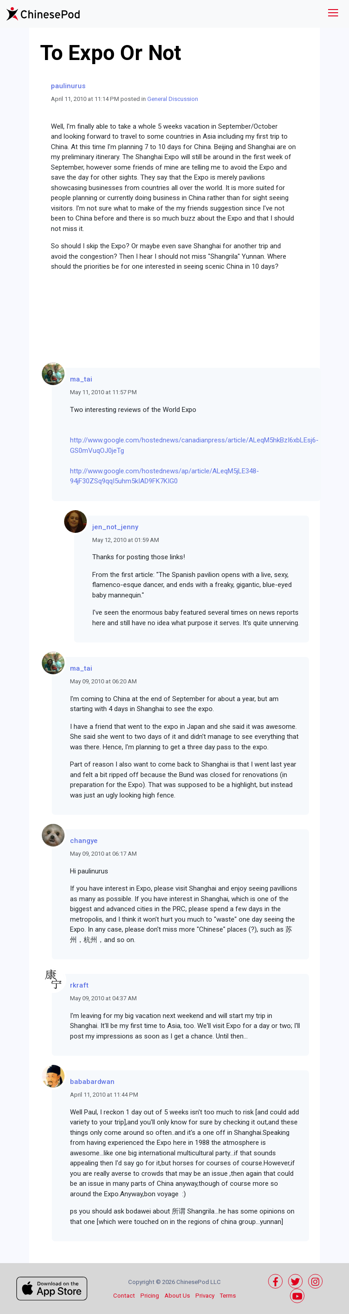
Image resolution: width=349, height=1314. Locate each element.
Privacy (204, 1295)
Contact (124, 1295)
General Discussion (172, 98)
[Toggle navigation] (333, 13)
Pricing (149, 1295)
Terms (228, 1295)
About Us (177, 1295)
